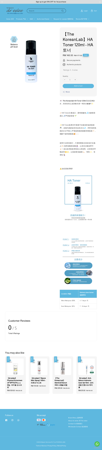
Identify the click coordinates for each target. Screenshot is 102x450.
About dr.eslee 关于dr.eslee (77, 421)
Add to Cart (78, 86)
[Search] (62, 11)
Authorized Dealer (43, 19)
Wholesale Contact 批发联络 (78, 426)
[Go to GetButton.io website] (97, 448)
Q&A (31, 19)
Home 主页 (10, 19)
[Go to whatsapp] (97, 444)
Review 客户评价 (81, 19)
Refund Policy (61, 446)
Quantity (65, 76)
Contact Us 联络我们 (75, 423)
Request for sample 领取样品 (63, 19)
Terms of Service (41, 446)
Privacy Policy (52, 446)
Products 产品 (21, 19)
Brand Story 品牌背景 (75, 418)
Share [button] (66, 92)
